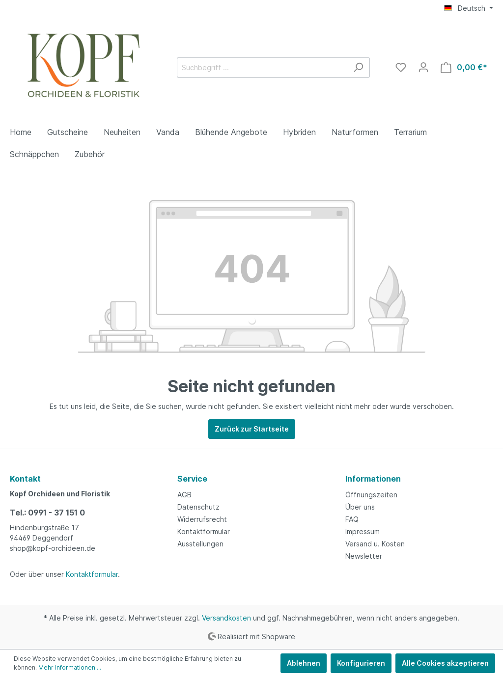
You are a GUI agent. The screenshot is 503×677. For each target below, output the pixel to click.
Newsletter (363, 556)
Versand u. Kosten (375, 544)
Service (192, 479)
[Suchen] (358, 67)
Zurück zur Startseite (252, 429)
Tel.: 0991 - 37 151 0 (47, 512)
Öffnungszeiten (371, 494)
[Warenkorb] (464, 67)
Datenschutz (198, 507)
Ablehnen (303, 663)
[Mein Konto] (423, 67)
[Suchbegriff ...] (262, 67)
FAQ (352, 519)
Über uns (360, 507)
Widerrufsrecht (202, 519)
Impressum (362, 531)
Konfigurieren (361, 663)
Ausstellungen (200, 544)
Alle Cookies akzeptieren (445, 663)
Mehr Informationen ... (69, 667)
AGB (184, 494)
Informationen (373, 479)
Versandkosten (226, 618)
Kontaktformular (92, 574)
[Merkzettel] (401, 67)
